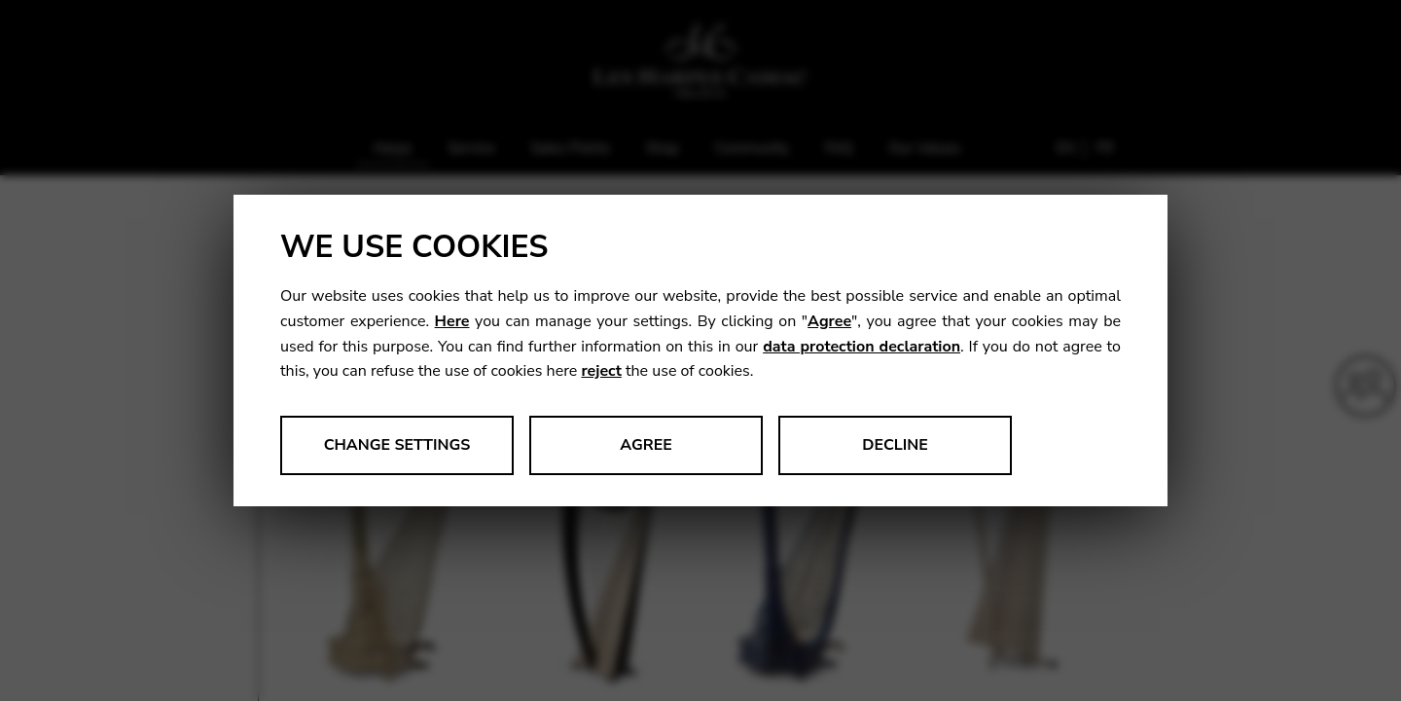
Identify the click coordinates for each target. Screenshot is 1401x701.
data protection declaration (861, 346)
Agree (829, 321)
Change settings (397, 445)
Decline (895, 445)
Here (452, 321)
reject (601, 371)
